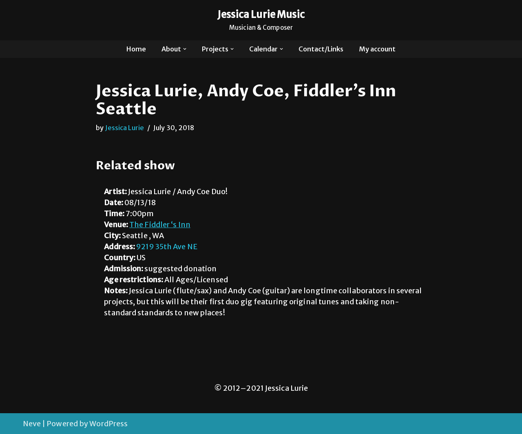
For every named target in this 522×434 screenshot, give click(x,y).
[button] (184, 49)
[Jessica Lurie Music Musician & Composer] (261, 20)
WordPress (108, 423)
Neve (32, 423)
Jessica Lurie (124, 128)
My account (377, 49)
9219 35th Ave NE (166, 246)
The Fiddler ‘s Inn (159, 224)
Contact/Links (321, 49)
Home (136, 49)
